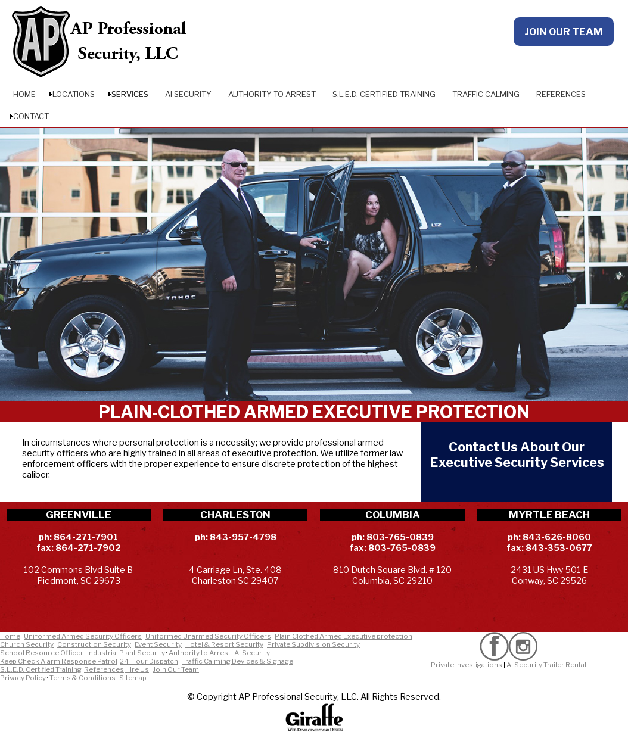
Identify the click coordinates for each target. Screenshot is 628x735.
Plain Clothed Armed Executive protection (343, 636)
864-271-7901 (86, 537)
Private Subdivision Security (313, 644)
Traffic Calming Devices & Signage (237, 661)
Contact (31, 116)
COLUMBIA (392, 515)
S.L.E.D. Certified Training (384, 94)
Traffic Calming (486, 94)
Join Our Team (176, 669)
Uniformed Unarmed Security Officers (208, 636)
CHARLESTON (235, 515)
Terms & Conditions (82, 678)
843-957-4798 (243, 537)
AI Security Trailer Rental (546, 665)
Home (24, 94)
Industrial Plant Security (126, 653)
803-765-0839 (400, 537)
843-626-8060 (557, 537)
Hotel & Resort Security (224, 644)
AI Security (188, 94)
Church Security (27, 644)
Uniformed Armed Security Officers (83, 636)
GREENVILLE (78, 515)
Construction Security (94, 644)
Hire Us (137, 669)
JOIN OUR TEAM (563, 32)
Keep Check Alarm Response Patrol (58, 661)
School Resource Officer (41, 653)
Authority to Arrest (272, 94)
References (561, 94)
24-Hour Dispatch (149, 661)
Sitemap (133, 678)
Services (129, 94)
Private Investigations (466, 665)
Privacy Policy (23, 678)
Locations (73, 94)
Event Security (158, 644)
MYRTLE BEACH (549, 515)
